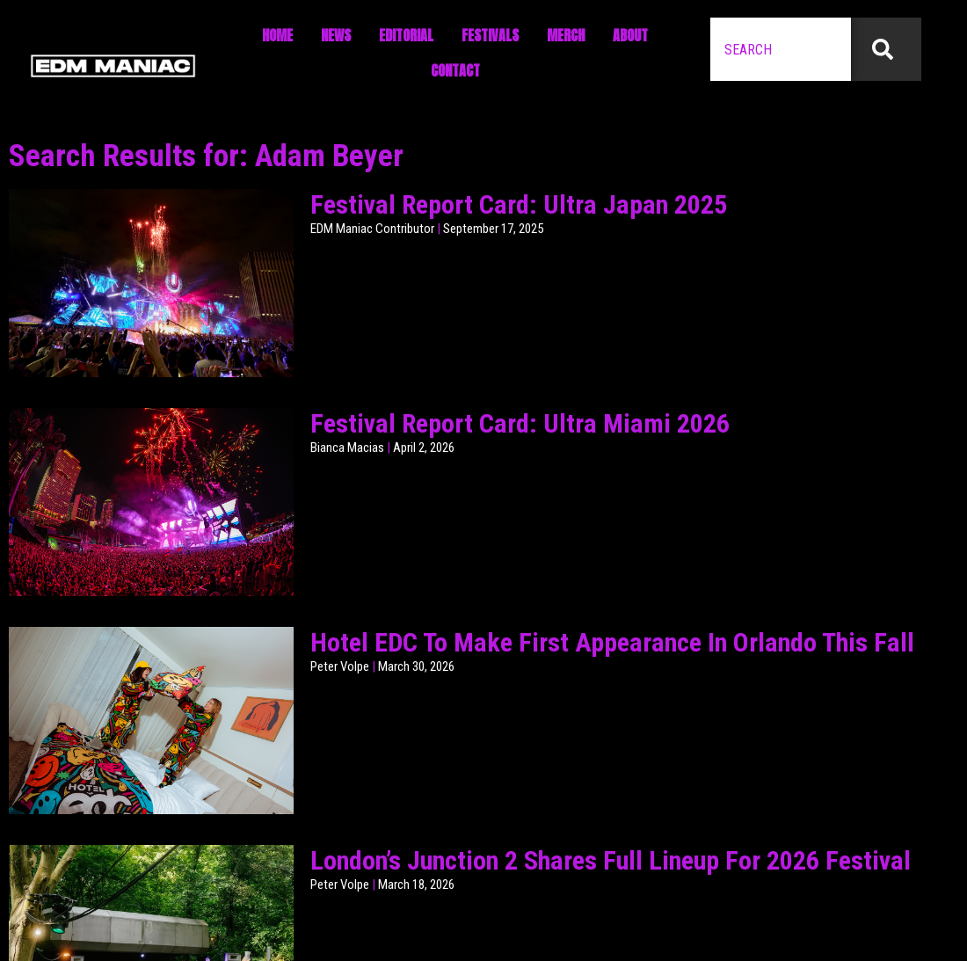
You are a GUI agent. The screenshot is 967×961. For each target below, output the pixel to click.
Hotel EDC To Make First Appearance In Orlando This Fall (612, 642)
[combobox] (780, 49)
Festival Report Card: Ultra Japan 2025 (518, 204)
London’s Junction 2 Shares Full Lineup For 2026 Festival (610, 860)
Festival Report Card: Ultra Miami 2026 (520, 423)
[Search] (886, 49)
